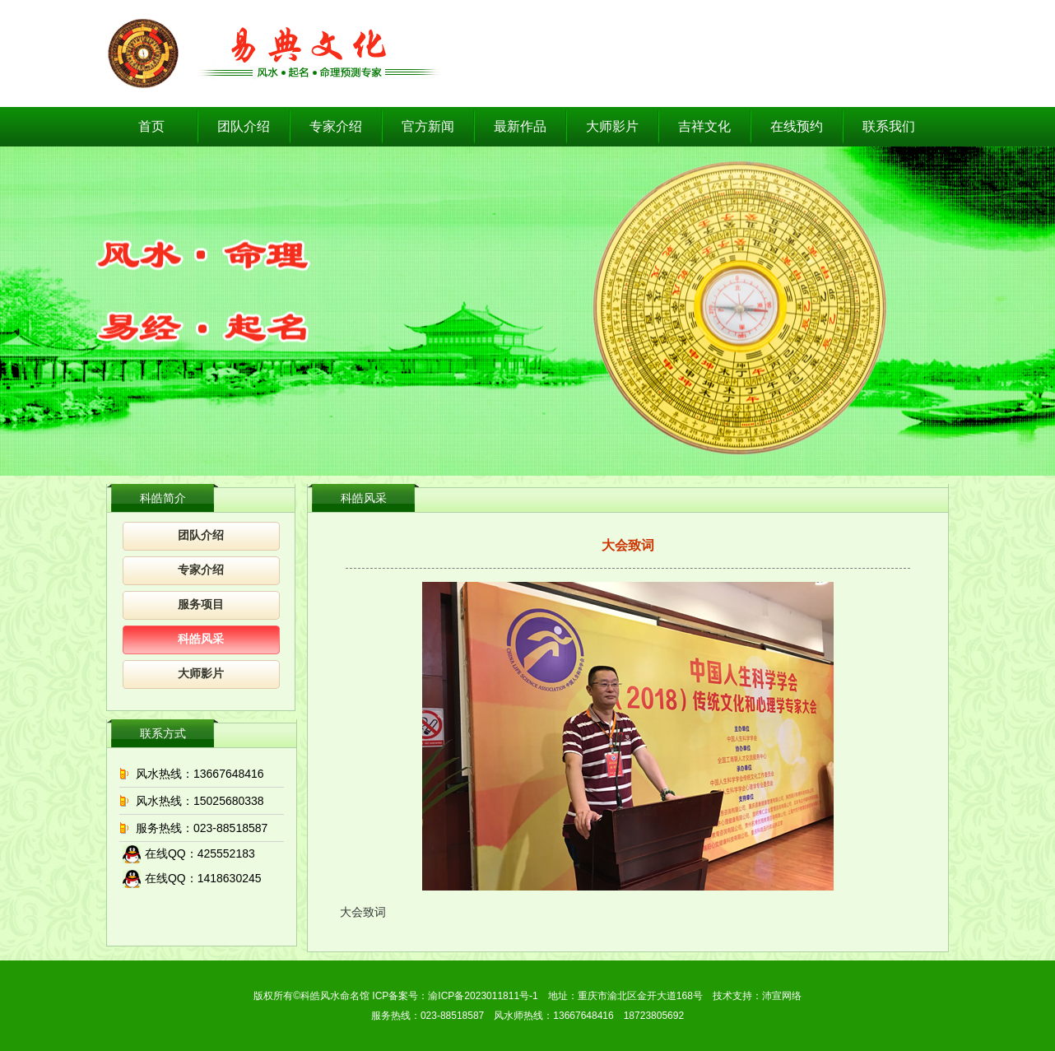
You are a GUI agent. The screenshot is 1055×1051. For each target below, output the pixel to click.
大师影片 (612, 126)
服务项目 (201, 604)
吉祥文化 (704, 126)
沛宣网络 (782, 996)
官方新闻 (428, 126)
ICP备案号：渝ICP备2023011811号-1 (454, 996)
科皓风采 (201, 639)
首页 (151, 126)
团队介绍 (243, 126)
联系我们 (888, 126)
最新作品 (520, 126)
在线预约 (796, 126)
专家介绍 (335, 126)
